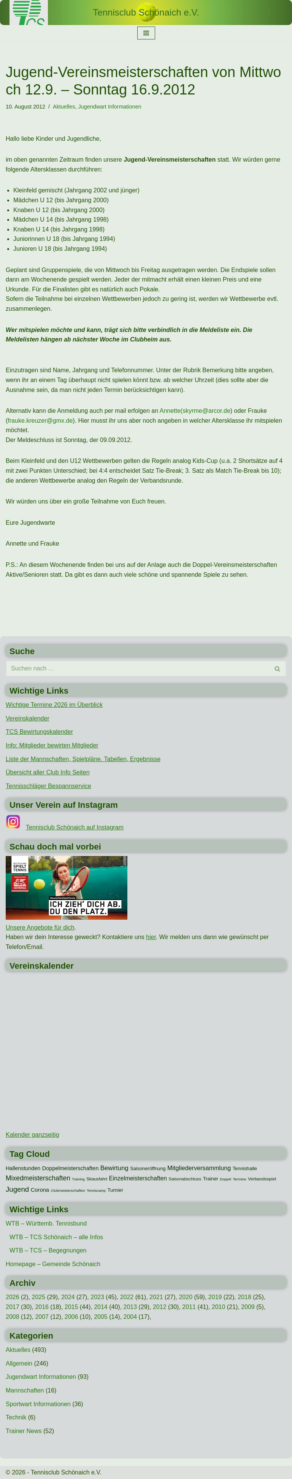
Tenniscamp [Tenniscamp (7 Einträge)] (96, 1191)
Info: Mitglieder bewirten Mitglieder (52, 745)
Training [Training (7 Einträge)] (78, 1179)
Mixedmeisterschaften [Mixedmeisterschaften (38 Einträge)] (38, 1178)
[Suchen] (137, 669)
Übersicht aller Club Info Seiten (48, 772)
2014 (101, 1307)
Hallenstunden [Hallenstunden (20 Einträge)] (23, 1168)
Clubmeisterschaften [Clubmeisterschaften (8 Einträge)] (68, 1190)
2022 (127, 1297)
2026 (12, 1297)
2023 (97, 1297)
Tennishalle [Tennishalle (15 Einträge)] (245, 1168)
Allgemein (19, 1363)
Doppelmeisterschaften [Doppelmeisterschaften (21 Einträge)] (70, 1168)
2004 (130, 1317)
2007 (42, 1317)
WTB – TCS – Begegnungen (48, 1250)
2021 (156, 1297)
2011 (189, 1307)
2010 (218, 1307)
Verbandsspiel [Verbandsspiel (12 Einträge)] (262, 1179)
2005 (101, 1317)
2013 (130, 1307)
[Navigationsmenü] (146, 33)
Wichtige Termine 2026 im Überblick (54, 705)
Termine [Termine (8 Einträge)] (239, 1179)
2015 (71, 1307)
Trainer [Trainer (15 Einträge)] (210, 1179)
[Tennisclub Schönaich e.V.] (146, 12)
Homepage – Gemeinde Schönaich (53, 1264)
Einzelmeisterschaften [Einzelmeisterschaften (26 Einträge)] (138, 1178)
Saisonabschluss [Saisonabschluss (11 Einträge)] (184, 1179)
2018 (244, 1297)
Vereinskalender (27, 718)
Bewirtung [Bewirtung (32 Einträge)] (114, 1168)
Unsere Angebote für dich (40, 927)
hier (151, 937)
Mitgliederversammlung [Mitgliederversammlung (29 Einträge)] (199, 1167)
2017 (12, 1307)
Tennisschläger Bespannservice (48, 786)
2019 (215, 1297)
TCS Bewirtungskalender (39, 731)
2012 (160, 1307)
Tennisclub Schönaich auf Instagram (75, 827)
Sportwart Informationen (38, 1404)
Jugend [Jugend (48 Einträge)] (17, 1189)
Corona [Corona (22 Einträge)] (40, 1190)
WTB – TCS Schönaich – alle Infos (56, 1237)
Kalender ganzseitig (32, 1134)
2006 (71, 1317)
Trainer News (24, 1431)
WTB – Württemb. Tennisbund (46, 1223)
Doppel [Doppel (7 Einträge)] (225, 1179)
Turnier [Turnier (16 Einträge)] (115, 1190)
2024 (68, 1297)
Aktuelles (64, 107)
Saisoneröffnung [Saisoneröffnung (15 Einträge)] (147, 1168)
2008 (12, 1317)
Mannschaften (25, 1390)
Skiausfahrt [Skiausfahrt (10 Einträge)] (96, 1179)
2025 (38, 1297)
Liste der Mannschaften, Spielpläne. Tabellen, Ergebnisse (83, 759)
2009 (248, 1307)
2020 (185, 1297)
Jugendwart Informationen (109, 107)
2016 (42, 1307)
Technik (16, 1417)
